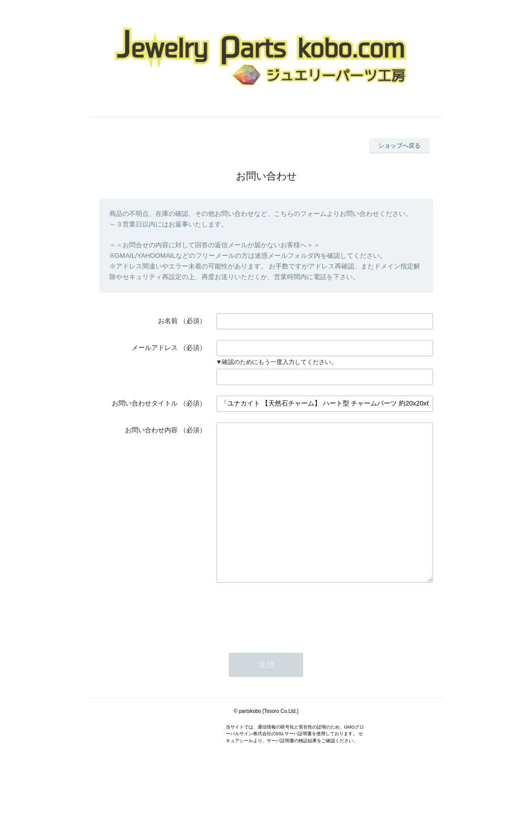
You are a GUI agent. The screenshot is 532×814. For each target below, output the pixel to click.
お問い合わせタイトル (145, 403)
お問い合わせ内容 (151, 430)
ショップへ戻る (399, 145)
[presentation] (293, 643)
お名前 (168, 321)
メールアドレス (155, 347)
